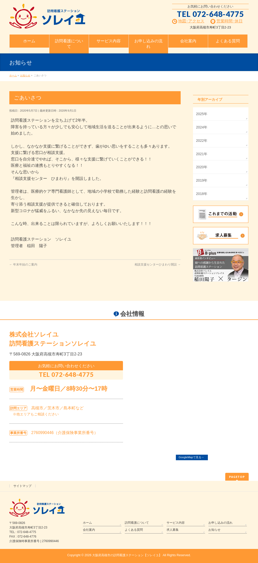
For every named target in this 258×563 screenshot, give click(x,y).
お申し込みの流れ (220, 522)
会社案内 (89, 530)
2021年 (201, 154)
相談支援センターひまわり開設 (158, 264)
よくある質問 (134, 530)
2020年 (201, 167)
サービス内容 (176, 522)
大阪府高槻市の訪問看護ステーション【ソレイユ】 (127, 555)
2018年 (201, 194)
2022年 (201, 141)
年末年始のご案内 (23, 264)
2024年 (201, 127)
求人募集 (173, 530)
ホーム (87, 522)
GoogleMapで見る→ (191, 457)
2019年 (201, 180)
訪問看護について (137, 522)
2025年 (201, 114)
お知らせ (214, 530)
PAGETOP (237, 476)
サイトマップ (22, 485)
